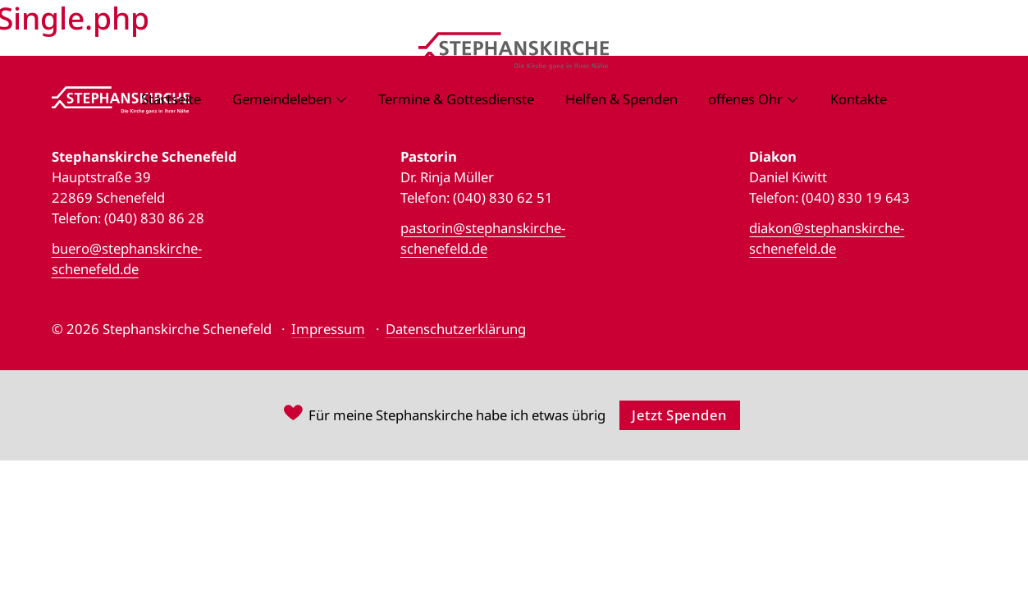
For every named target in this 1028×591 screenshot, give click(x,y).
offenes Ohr (745, 98)
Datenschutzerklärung (456, 328)
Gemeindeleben (281, 98)
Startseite (171, 98)
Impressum (328, 328)
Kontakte (858, 98)
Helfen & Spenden (621, 98)
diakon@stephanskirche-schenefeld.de (826, 238)
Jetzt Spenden (680, 414)
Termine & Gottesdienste (456, 98)
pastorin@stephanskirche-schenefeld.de (482, 238)
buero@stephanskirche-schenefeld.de (127, 258)
